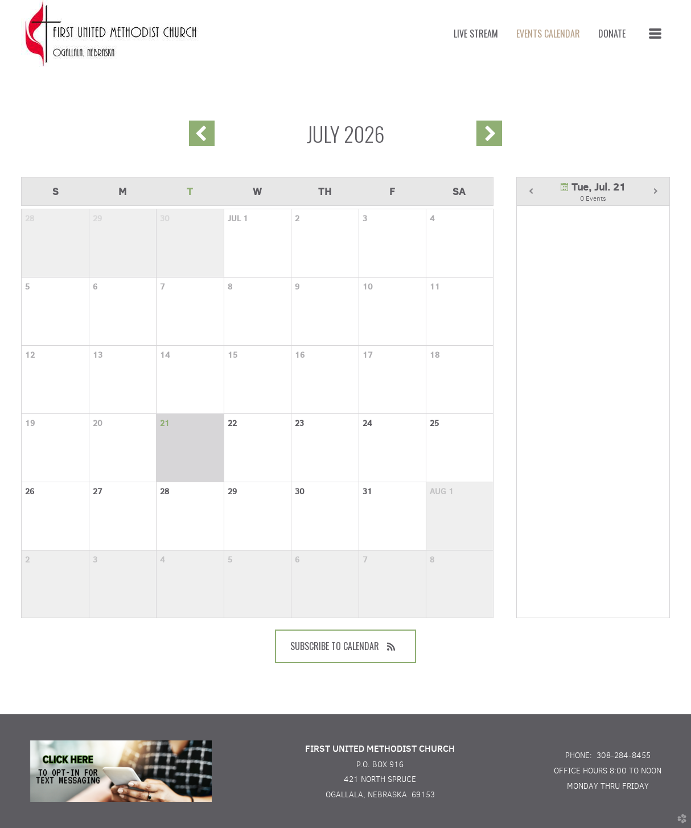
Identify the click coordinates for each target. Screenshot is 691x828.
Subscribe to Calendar (345, 646)
